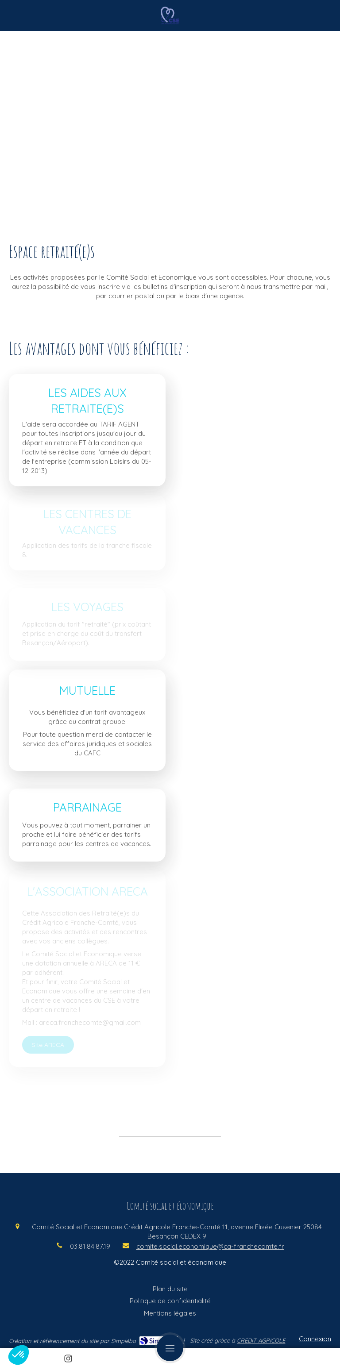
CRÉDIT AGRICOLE (261, 1340)
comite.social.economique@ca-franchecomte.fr (210, 1246)
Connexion (315, 1339)
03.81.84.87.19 (90, 1246)
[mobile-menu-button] (170, 1347)
